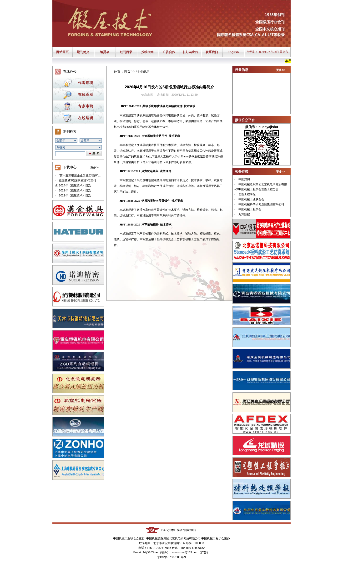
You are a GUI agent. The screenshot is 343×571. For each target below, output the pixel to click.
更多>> (94, 167)
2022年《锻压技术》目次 (75, 195)
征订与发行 (190, 52)
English (233, 52)
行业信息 (143, 71)
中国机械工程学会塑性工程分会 (258, 189)
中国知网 (244, 179)
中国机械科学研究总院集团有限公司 (261, 204)
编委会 (104, 52)
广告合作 (169, 52)
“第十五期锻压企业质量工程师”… (80, 175)
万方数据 (244, 214)
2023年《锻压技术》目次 (75, 190)
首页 (127, 71)
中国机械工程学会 (249, 209)
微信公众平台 (245, 120)
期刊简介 (83, 52)
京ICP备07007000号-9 (171, 557)
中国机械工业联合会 (251, 199)
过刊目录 (126, 52)
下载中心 (69, 167)
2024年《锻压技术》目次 (75, 185)
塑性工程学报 (247, 194)
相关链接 (241, 171)
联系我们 (212, 52)
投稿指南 (147, 52)
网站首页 (62, 52)
